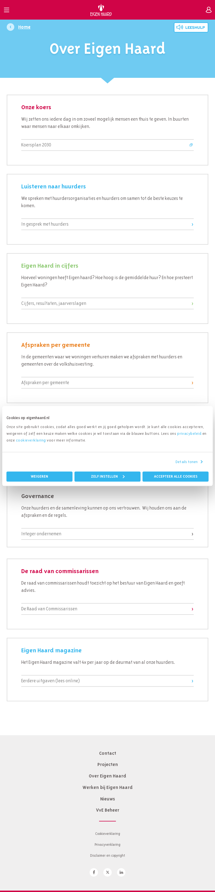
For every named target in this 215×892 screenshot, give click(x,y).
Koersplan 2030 (36, 145)
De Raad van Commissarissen (49, 608)
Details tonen (187, 461)
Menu (6, 10)
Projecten (107, 764)
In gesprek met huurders (45, 224)
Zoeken (195, 10)
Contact (107, 753)
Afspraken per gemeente (45, 382)
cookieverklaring (31, 440)
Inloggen (208, 10)
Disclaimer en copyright (107, 855)
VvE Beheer (107, 810)
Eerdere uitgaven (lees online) (50, 680)
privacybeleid (189, 433)
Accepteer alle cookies (175, 476)
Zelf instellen (108, 476)
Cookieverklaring (107, 834)
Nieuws (107, 799)
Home (24, 27)
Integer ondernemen (41, 533)
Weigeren (39, 476)
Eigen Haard (101, 10)
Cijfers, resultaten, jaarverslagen (53, 303)
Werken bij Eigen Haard (108, 787)
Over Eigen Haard (107, 776)
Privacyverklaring (107, 844)
